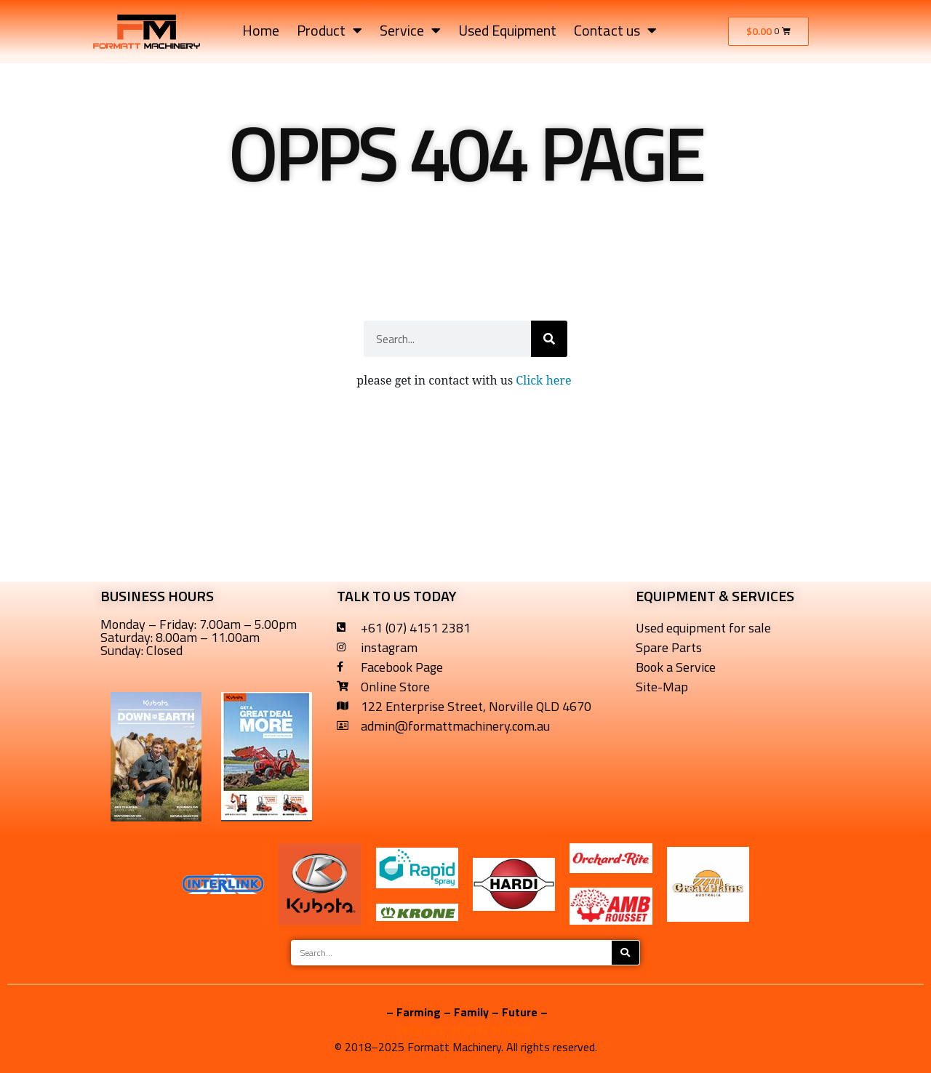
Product (329, 30)
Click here (545, 380)
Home (260, 30)
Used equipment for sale (703, 628)
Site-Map (662, 686)
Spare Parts (669, 647)
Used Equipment (507, 30)
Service (410, 30)
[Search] (549, 339)
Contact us (615, 30)
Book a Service (676, 667)
